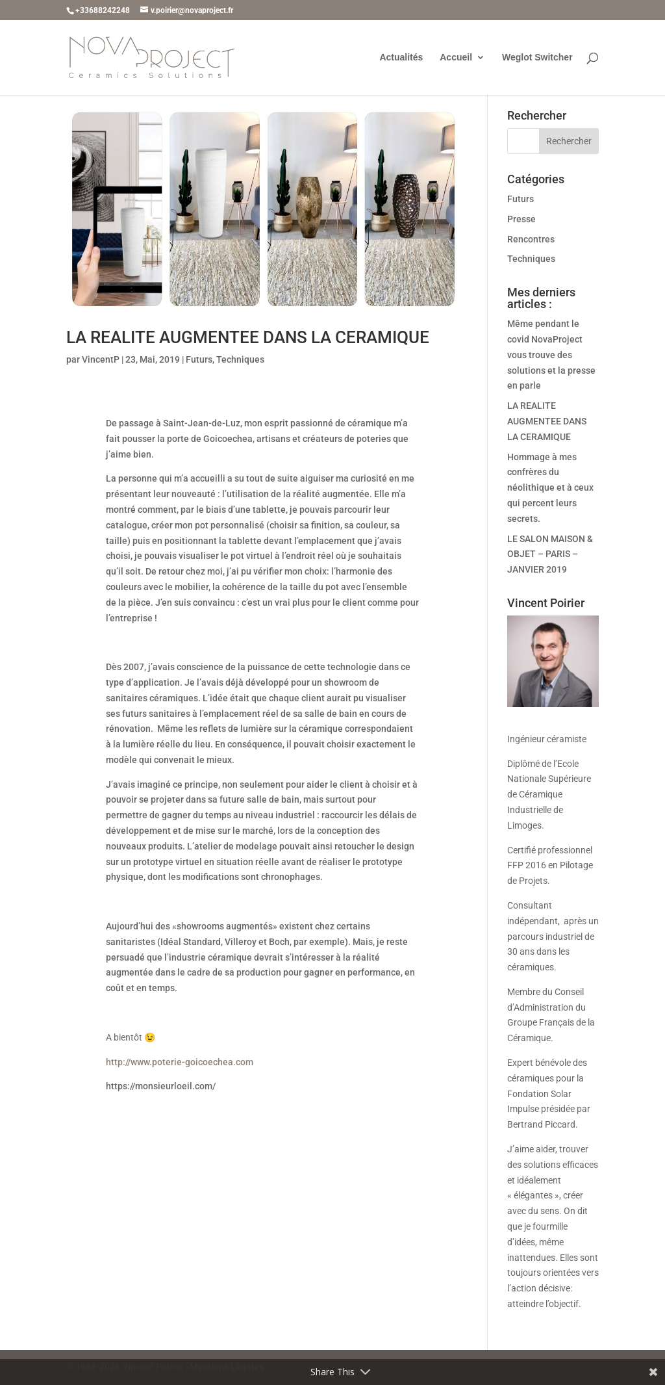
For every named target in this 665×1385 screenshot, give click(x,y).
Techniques (240, 359)
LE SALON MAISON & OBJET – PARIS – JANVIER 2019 (550, 554)
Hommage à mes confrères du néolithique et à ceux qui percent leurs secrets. (550, 488)
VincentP (100, 359)
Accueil (456, 57)
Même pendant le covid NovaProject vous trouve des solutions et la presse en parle (551, 354)
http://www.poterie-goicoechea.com (179, 1062)
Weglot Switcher (537, 57)
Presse (521, 219)
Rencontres (531, 239)
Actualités (401, 57)
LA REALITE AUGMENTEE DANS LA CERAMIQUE (247, 337)
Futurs (199, 359)
